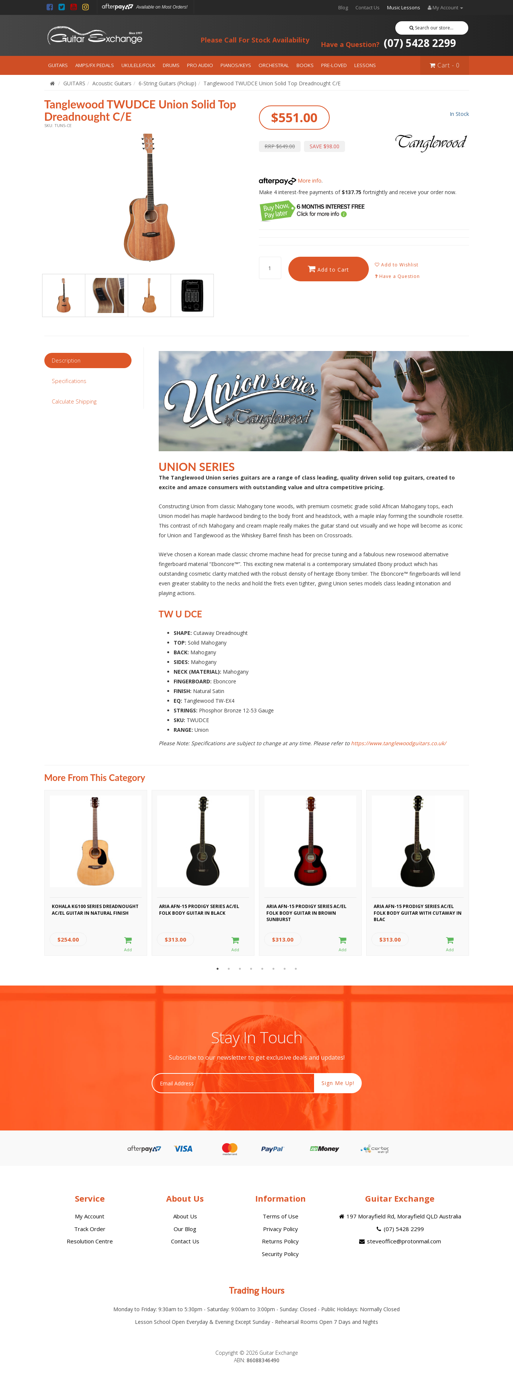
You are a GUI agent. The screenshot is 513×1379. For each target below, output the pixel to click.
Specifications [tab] (69, 381)
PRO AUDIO (200, 65)
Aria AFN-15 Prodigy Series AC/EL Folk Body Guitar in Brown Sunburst (306, 911)
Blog (343, 7)
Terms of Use (280, 1216)
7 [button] (284, 968)
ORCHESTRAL (274, 65)
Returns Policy (280, 1241)
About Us (185, 1216)
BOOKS (305, 65)
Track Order (89, 1229)
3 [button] (240, 968)
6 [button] (273, 968)
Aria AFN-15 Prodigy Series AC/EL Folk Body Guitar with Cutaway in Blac (418, 911)
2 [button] (228, 968)
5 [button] (262, 968)
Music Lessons (403, 7)
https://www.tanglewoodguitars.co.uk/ (398, 743)
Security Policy (280, 1254)
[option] (149, 197)
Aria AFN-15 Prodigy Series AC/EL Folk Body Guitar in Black (199, 909)
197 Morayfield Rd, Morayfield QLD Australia (399, 1216)
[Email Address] (233, 1083)
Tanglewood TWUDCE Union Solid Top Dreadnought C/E (272, 83)
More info (290, 180)
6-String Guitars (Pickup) (167, 83)
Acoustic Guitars (112, 83)
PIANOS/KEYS (236, 65)
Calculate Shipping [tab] (74, 401)
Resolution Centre (90, 1241)
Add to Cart (328, 269)
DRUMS (171, 65)
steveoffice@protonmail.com (399, 1241)
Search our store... (431, 28)
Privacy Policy (280, 1229)
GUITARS (58, 65)
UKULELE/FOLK (138, 65)
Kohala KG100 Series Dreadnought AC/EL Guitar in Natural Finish (95, 909)
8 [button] (296, 968)
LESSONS (365, 65)
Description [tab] (66, 360)
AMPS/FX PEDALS (94, 65)
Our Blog (185, 1229)
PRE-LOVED (334, 65)
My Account (89, 1216)
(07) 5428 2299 (388, 43)
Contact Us (367, 7)
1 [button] (217, 968)
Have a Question (397, 276)
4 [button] (251, 968)
